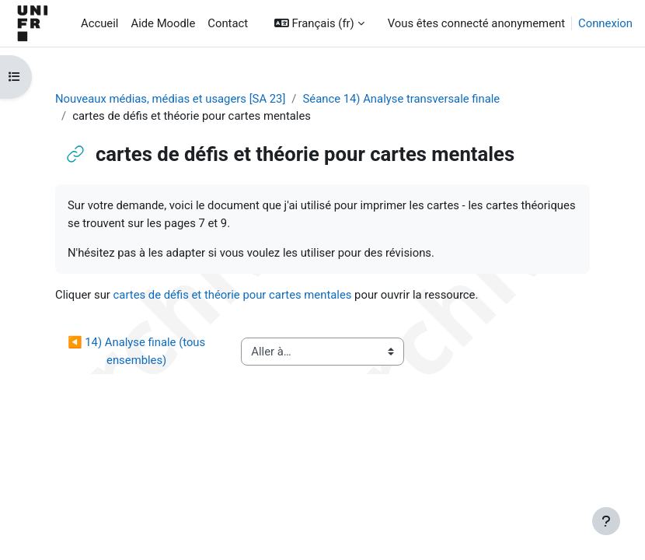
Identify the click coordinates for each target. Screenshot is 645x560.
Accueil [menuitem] (99, 23)
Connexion (605, 23)
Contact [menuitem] (227, 23)
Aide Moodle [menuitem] (163, 23)
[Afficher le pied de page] (606, 521)
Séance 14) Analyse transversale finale (401, 99)
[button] (319, 23)
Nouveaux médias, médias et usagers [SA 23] (170, 99)
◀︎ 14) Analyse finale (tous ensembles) (138, 350)
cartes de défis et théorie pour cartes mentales (232, 295)
